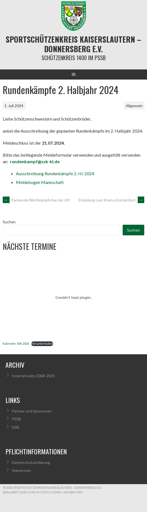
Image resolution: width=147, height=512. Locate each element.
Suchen (9, 222)
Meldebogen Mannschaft (40, 182)
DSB (15, 427)
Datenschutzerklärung (31, 462)
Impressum (21, 470)
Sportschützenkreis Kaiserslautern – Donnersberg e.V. (73, 44)
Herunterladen (42, 343)
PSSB (16, 419)
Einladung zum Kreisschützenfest (111, 200)
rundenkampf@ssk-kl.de (35, 161)
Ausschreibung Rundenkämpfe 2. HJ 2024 (55, 173)
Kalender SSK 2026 (16, 343)
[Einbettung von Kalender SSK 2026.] (73, 297)
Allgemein (134, 105)
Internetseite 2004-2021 (33, 375)
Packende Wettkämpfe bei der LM (36, 200)
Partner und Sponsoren (32, 411)
